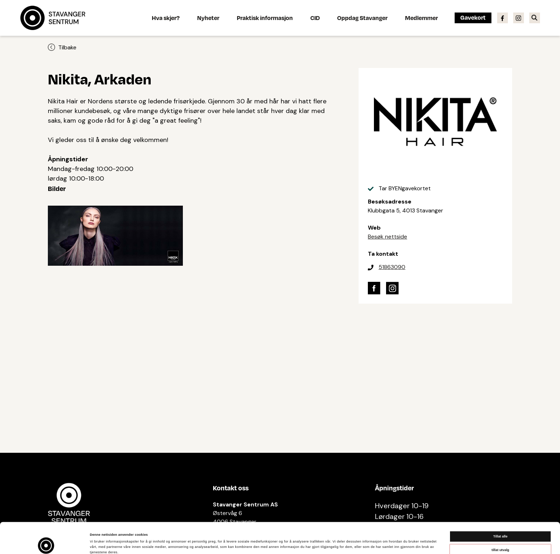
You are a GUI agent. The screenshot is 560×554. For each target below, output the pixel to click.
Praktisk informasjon (265, 17)
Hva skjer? (166, 17)
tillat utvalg (500, 521)
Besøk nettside (387, 236)
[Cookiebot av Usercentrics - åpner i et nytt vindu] (46, 542)
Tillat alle (500, 507)
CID (315, 17)
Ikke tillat (500, 534)
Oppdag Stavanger (362, 17)
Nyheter (208, 17)
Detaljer (300, 542)
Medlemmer (421, 17)
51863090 (392, 267)
